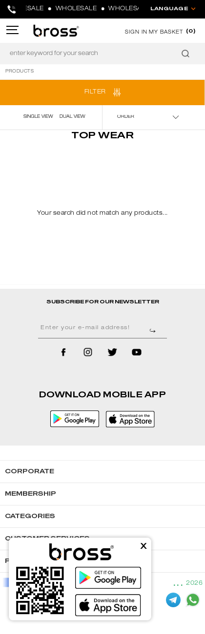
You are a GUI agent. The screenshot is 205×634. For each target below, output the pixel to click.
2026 (194, 583)
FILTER (95, 92)
